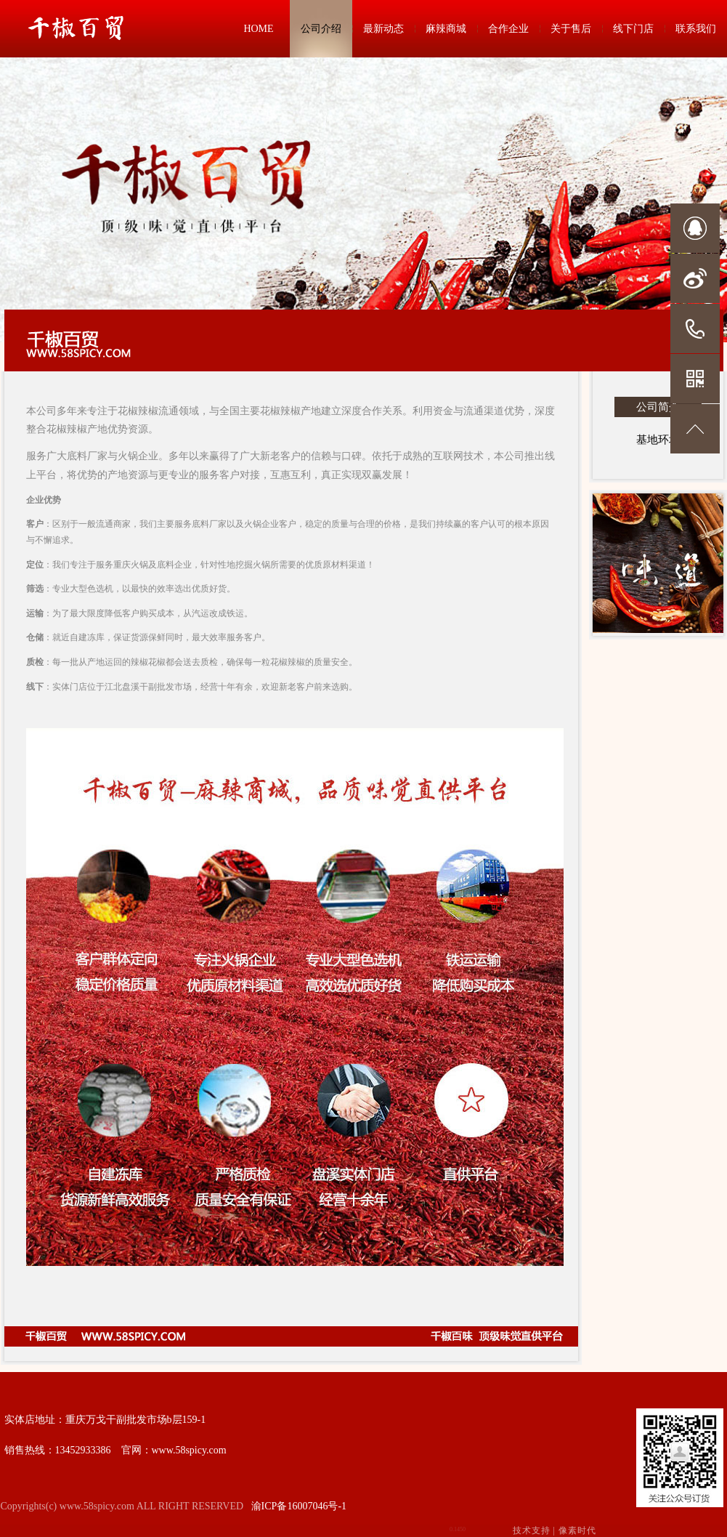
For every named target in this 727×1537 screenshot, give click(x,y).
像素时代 (577, 1530)
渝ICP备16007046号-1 (298, 1506)
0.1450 (458, 1529)
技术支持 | (554, 1530)
